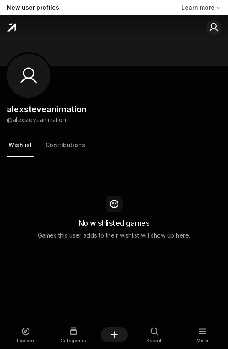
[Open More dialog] (202, 334)
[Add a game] (114, 334)
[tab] (20, 145)
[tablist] (114, 145)
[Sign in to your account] (213, 27)
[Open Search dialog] (155, 334)
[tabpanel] (114, 217)
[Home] (11, 27)
